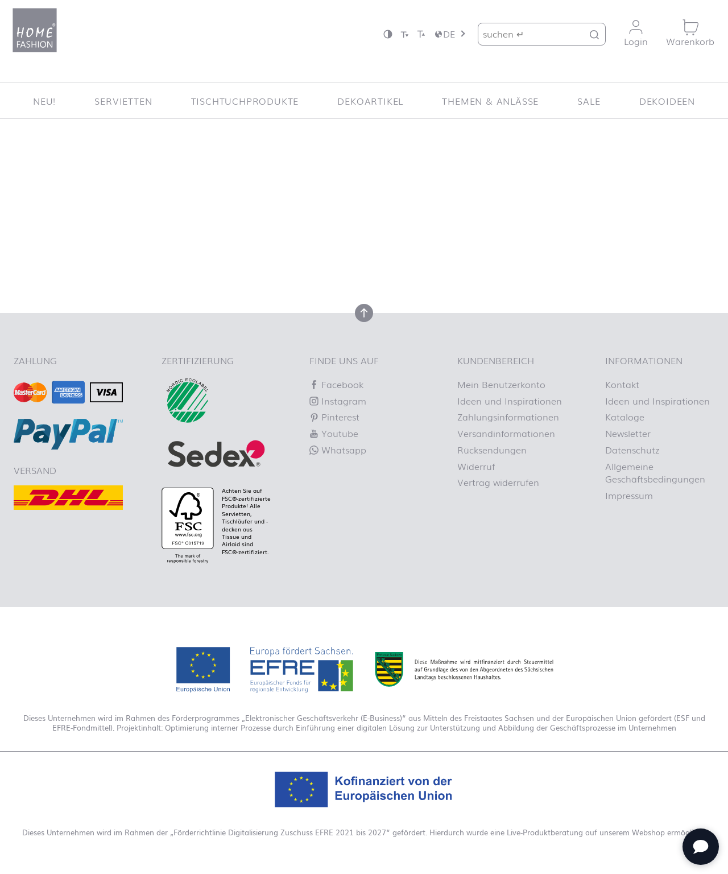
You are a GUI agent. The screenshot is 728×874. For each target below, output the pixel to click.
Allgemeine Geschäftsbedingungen (655, 472)
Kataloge (624, 416)
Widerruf (476, 466)
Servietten (123, 101)
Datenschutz (632, 449)
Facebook (336, 384)
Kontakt (622, 384)
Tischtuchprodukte (245, 101)
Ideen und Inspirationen (509, 400)
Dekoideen (667, 101)
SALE (588, 101)
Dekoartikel (370, 101)
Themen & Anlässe (490, 101)
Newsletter (628, 433)
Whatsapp (337, 449)
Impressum (629, 495)
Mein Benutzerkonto (501, 384)
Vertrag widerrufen (498, 482)
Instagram (337, 400)
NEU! (44, 101)
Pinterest (334, 416)
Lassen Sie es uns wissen (285, 225)
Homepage (460, 238)
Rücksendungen (492, 449)
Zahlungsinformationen (508, 416)
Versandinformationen (506, 433)
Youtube (333, 433)
